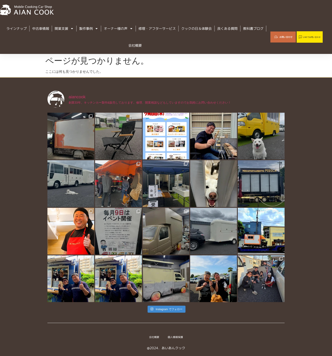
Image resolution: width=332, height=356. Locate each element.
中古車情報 (40, 28)
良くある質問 (227, 28)
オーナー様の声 (118, 28)
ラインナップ (16, 28)
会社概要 (135, 45)
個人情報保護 (177, 337)
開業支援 (64, 28)
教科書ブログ (253, 28)
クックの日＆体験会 (196, 28)
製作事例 (88, 28)
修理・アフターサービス (157, 28)
